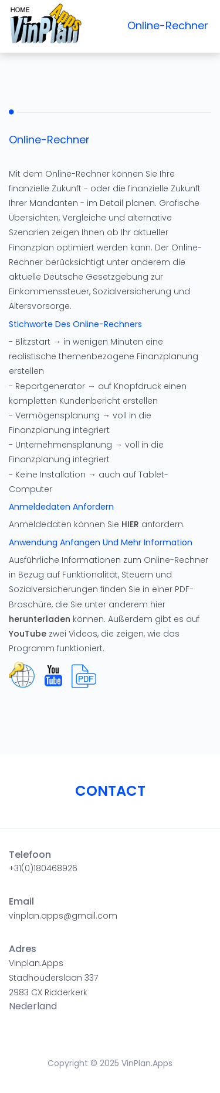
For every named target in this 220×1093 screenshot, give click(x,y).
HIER (130, 524)
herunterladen (39, 619)
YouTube (27, 634)
